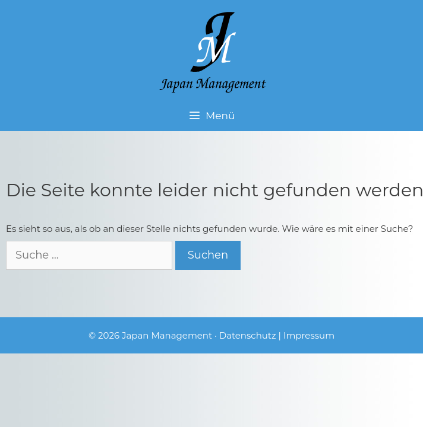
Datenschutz (247, 335)
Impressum (308, 335)
